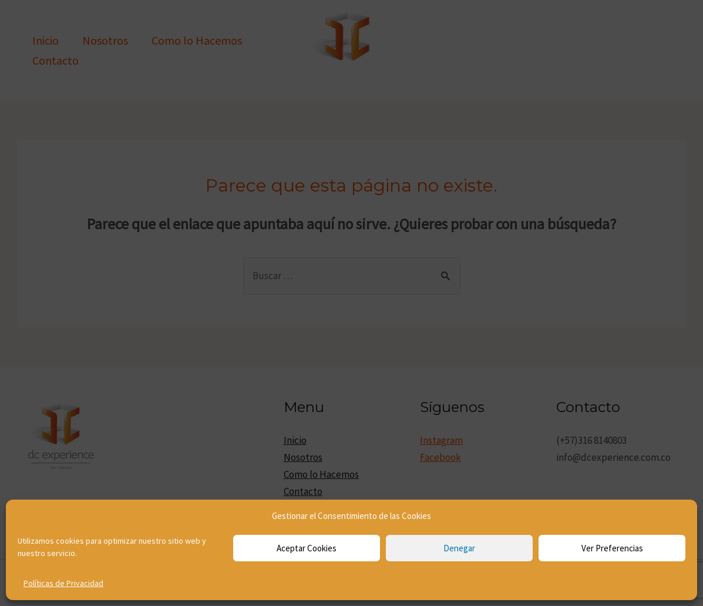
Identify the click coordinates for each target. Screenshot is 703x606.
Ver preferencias (612, 548)
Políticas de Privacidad (63, 583)
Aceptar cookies (307, 548)
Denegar (459, 548)
